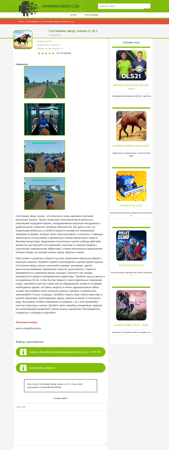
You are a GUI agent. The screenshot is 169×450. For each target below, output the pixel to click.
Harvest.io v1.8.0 (131, 205)
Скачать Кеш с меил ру (42, 367)
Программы (91, 15)
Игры (73, 15)
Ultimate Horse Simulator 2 (131, 146)
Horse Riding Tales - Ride (131, 325)
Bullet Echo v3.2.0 (131, 265)
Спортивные (55, 35)
